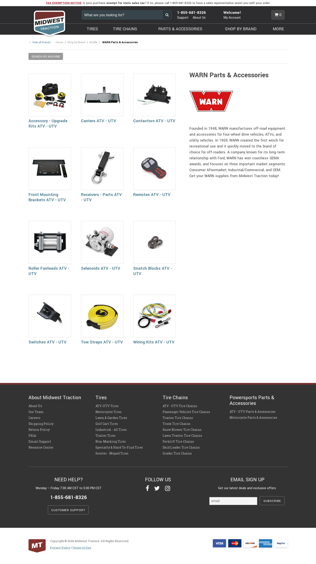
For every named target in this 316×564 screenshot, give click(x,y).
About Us (199, 17)
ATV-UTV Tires (106, 406)
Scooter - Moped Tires (111, 453)
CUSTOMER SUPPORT (68, 510)
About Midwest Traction (55, 397)
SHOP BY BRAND (241, 29)
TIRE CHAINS (125, 29)
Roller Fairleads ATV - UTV (49, 271)
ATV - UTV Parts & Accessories (252, 412)
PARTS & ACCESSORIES (180, 29)
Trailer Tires (105, 436)
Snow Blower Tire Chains (182, 430)
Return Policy (39, 430)
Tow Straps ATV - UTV (102, 342)
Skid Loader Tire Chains (181, 447)
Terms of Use (81, 548)
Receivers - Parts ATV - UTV (101, 197)
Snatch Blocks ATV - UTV (152, 271)
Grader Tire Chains (177, 453)
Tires (101, 397)
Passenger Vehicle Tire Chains (186, 412)
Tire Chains (175, 397)
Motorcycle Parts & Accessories (253, 418)
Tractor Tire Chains (178, 418)
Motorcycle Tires (108, 412)
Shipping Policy (41, 424)
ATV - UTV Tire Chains (180, 406)
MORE (278, 29)
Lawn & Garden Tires (111, 418)
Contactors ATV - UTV (154, 121)
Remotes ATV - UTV (152, 195)
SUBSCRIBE (272, 501)
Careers (34, 418)
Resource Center (41, 447)
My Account (232, 17)
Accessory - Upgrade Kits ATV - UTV (48, 123)
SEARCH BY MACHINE (46, 56)
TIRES (92, 29)
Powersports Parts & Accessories (252, 400)
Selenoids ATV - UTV (100, 268)
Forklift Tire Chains (178, 442)
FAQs (32, 436)
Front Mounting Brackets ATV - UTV (47, 197)
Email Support (40, 442)
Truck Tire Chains (176, 424)
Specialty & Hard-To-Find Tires (119, 447)
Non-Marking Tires (110, 442)
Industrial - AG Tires (111, 430)
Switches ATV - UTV (47, 342)
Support (183, 17)
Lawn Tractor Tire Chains (182, 436)
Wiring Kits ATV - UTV (153, 342)
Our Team (36, 412)
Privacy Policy (60, 548)
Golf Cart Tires (106, 424)
